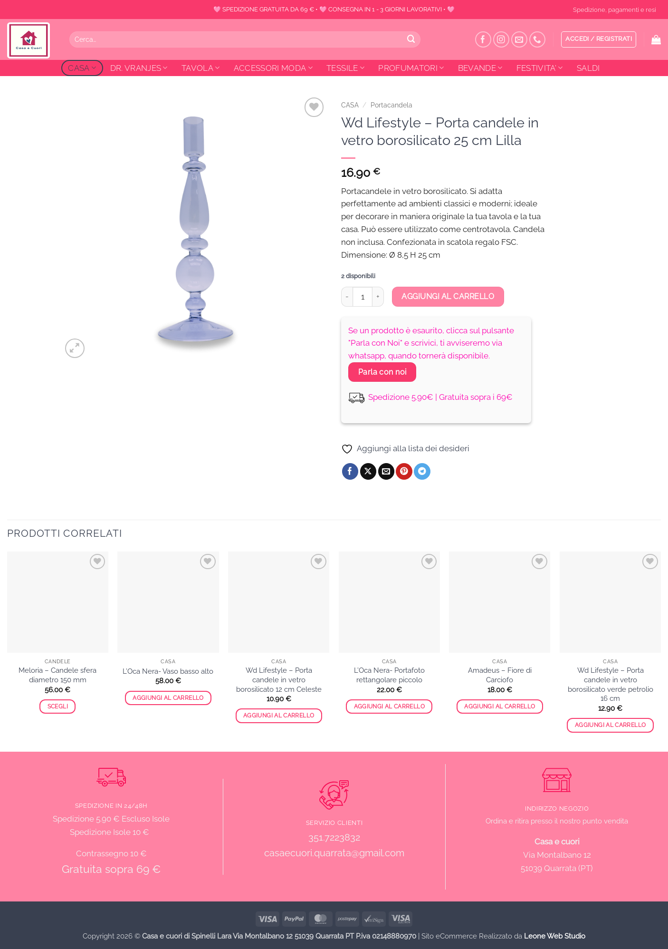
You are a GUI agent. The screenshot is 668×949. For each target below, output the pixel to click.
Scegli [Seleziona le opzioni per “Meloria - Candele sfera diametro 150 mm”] (58, 706)
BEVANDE (480, 68)
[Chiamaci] (537, 39)
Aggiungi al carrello (447, 296)
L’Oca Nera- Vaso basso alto (168, 671)
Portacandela (391, 105)
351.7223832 (334, 837)
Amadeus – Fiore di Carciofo (500, 675)
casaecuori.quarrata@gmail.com (334, 853)
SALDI (588, 68)
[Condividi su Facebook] (350, 471)
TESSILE (345, 68)
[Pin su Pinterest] (404, 471)
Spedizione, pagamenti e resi (614, 9)
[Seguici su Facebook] (483, 39)
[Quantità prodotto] (362, 297)
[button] (598, 39)
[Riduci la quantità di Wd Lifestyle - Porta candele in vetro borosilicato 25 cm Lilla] (347, 297)
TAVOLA (200, 68)
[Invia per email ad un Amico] (386, 471)
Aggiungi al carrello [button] (168, 698)
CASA (82, 68)
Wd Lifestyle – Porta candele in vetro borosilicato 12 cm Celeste (279, 679)
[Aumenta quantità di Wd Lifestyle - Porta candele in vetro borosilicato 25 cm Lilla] (378, 297)
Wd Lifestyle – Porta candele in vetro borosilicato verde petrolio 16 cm (610, 684)
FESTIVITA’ (539, 68)
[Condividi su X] (368, 471)
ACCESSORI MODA (273, 68)
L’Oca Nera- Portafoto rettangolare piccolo (389, 675)
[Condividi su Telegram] (422, 471)
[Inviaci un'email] (519, 39)
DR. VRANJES (139, 68)
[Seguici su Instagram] (501, 39)
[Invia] (411, 39)
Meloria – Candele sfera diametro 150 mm (57, 675)
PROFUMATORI (411, 68)
